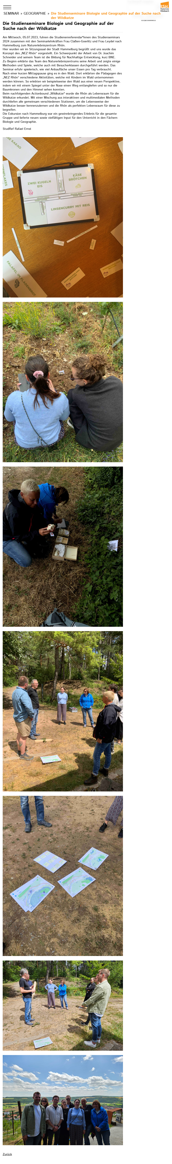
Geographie (35, 13)
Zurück (7, 1154)
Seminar (11, 13)
